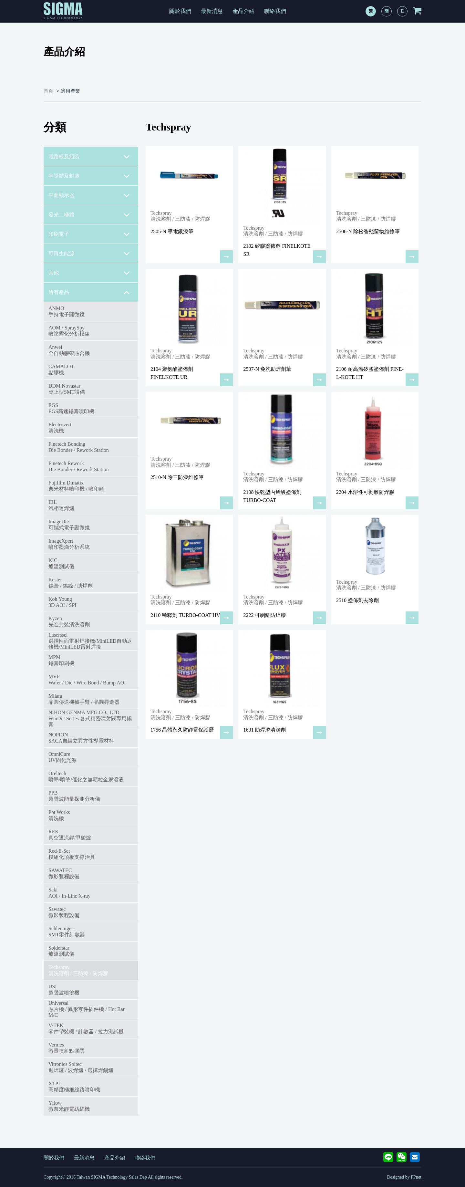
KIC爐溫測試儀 (61, 563)
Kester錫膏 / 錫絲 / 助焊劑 (70, 582)
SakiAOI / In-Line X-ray (69, 892)
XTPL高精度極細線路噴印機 (74, 1086)
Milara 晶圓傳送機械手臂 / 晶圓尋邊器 (83, 698)
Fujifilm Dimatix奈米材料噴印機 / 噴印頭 (76, 485)
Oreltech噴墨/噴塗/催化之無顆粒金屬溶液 (86, 776)
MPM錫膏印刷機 (61, 660)
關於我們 (180, 11)
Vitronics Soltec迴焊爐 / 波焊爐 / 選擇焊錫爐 (80, 1067)
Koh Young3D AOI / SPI (62, 602)
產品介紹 (243, 11)
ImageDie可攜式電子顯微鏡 (69, 524)
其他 (89, 273)
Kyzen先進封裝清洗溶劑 (69, 621)
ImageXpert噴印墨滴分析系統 (69, 543)
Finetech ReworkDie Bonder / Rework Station (78, 466)
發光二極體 (89, 215)
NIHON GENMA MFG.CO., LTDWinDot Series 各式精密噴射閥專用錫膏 (90, 718)
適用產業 (70, 91)
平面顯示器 (89, 195)
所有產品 (89, 292)
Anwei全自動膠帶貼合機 (69, 350)
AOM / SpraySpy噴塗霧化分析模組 (69, 330)
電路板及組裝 (89, 156)
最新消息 (212, 11)
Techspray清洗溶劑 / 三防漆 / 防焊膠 (78, 970)
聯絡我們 (275, 11)
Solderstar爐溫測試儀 (61, 950)
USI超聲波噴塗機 (63, 989)
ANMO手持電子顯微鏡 (66, 311)
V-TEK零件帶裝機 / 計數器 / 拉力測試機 (86, 1028)
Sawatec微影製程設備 (63, 912)
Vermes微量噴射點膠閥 (66, 1047)
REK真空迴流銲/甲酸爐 (69, 834)
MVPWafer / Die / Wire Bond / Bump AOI (87, 679)
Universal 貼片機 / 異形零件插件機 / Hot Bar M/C (86, 1009)
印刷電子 (89, 234)
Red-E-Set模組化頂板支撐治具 (71, 853)
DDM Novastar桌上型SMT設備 (66, 388)
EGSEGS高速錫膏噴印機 (71, 408)
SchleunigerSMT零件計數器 (66, 931)
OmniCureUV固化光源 (62, 757)
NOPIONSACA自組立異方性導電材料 (81, 737)
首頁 (48, 91)
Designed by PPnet (404, 1177)
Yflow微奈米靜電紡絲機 (69, 1105)
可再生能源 (89, 253)
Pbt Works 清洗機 (59, 815)
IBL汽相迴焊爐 (61, 505)
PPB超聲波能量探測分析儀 (74, 795)
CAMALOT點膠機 (61, 369)
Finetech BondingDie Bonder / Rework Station (78, 447)
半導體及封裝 (89, 176)
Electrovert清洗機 (59, 427)
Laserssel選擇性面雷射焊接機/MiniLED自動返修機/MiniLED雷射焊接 (90, 641)
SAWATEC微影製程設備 (63, 873)
